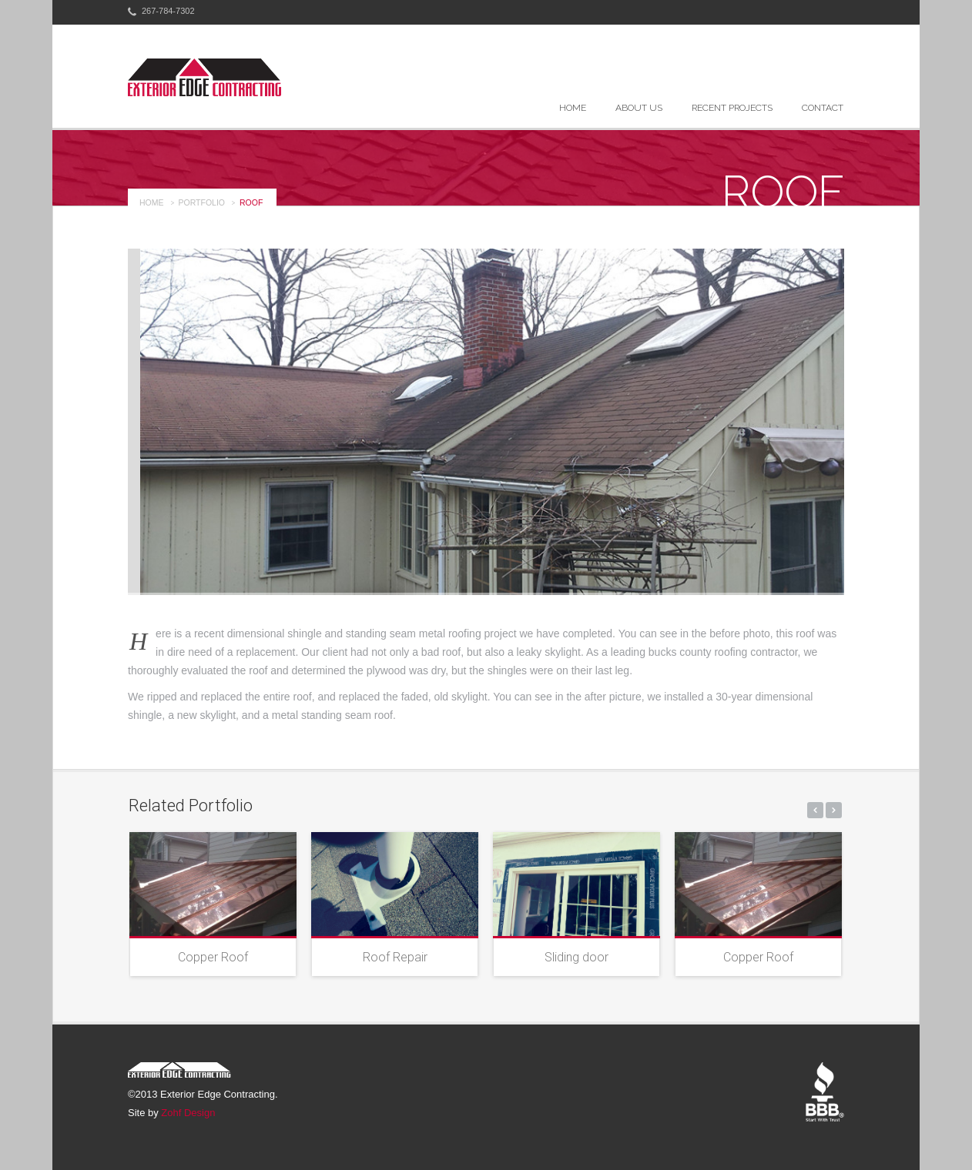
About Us (638, 107)
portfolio (202, 202)
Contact (822, 107)
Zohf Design (188, 1112)
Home (572, 107)
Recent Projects (732, 107)
